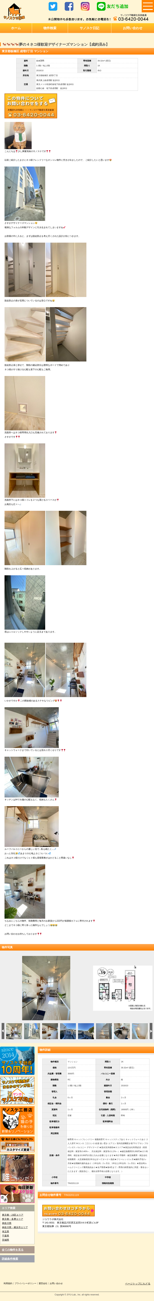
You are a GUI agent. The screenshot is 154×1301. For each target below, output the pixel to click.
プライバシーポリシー (25, 1283)
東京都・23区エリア (12, 1214)
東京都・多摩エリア (12, 1219)
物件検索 (49, 28)
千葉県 (5, 1235)
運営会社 (43, 1283)
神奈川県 (6, 1223)
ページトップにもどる (137, 1283)
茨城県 (5, 1239)
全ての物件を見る (12, 1249)
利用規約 (8, 1283)
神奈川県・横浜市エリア (15, 1227)
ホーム (16, 28)
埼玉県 (5, 1231)
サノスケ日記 (89, 28)
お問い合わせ (132, 28)
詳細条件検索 (10, 1258)
